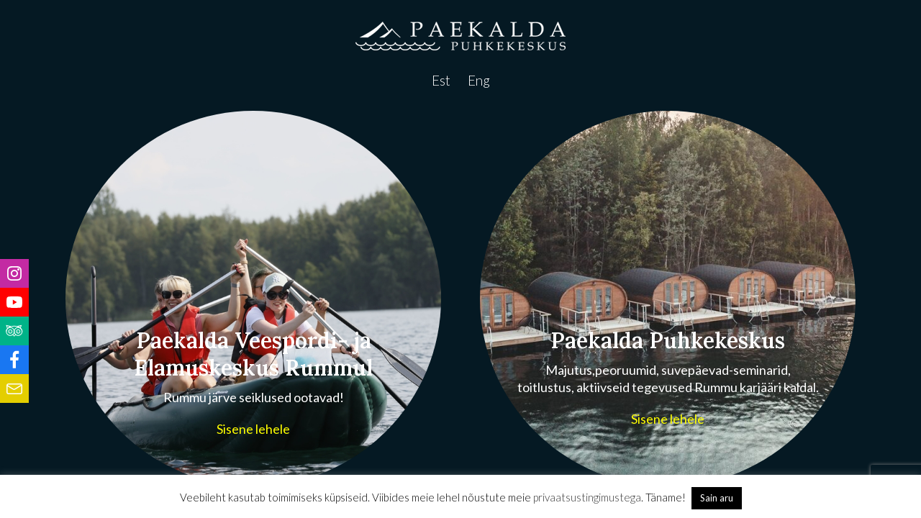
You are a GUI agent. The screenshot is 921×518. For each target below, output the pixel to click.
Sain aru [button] (716, 498)
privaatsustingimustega (587, 497)
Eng (479, 80)
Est (441, 80)
